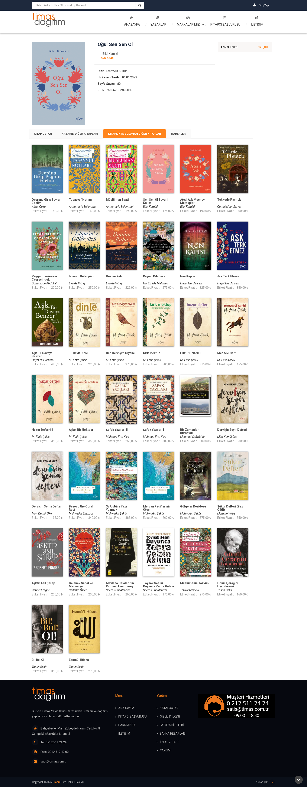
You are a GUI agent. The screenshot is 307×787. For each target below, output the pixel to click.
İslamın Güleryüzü (81, 276)
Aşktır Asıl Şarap (43, 583)
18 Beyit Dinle (78, 353)
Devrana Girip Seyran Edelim (46, 202)
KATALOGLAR (169, 708)
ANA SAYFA (126, 708)
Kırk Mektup (151, 353)
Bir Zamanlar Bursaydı (189, 432)
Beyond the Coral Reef (81, 508)
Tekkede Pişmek (229, 200)
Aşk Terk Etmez (228, 276)
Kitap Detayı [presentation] (44, 134)
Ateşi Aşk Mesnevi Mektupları (193, 202)
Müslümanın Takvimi (195, 583)
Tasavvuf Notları (80, 200)
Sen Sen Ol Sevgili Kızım (155, 202)
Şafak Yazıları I (153, 430)
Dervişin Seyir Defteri (232, 430)
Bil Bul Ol (38, 660)
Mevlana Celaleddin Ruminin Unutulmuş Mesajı (120, 587)
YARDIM (165, 751)
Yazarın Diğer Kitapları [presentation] (83, 134)
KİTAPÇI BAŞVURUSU (132, 717)
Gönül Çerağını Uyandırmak (227, 585)
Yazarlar (158, 21)
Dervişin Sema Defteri (47, 507)
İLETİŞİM (257, 21)
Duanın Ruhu (114, 276)
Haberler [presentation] (187, 134)
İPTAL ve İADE (170, 742)
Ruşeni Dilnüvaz (154, 276)
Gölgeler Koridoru (193, 507)
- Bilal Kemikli (109, 54)
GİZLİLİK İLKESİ (170, 717)
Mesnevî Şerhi (227, 353)
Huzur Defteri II (42, 430)
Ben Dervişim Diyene (120, 353)
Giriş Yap (261, 5)
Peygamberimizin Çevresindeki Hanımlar (44, 280)
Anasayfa (132, 21)
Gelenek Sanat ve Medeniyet (81, 585)
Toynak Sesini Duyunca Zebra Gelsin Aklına (158, 587)
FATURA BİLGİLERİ (172, 725)
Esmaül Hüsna (79, 660)
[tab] (44, 134)
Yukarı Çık (265, 782)
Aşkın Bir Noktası (81, 430)
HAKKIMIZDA (127, 725)
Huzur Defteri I (190, 353)
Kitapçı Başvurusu (225, 21)
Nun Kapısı (187, 276)
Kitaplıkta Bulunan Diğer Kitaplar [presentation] (141, 134)
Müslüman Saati (117, 200)
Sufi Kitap (107, 58)
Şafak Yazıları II (117, 430)
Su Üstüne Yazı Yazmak (116, 508)
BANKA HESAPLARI (173, 734)
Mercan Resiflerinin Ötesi (157, 508)
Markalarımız (188, 21)
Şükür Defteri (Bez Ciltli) (230, 508)
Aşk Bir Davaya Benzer (42, 355)
